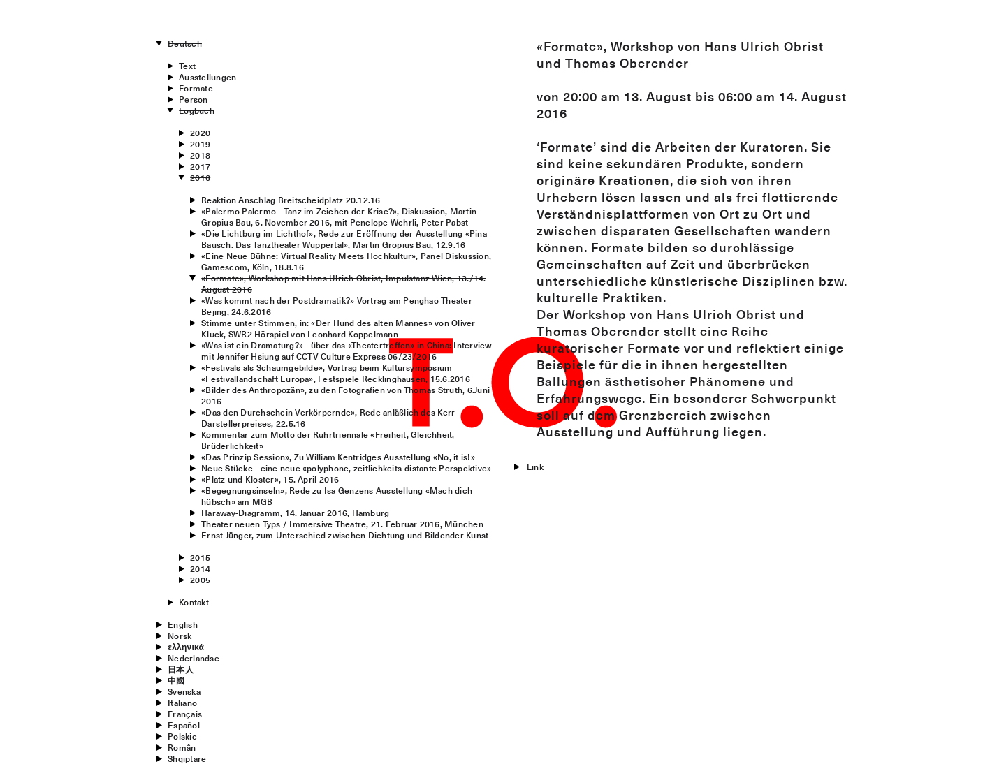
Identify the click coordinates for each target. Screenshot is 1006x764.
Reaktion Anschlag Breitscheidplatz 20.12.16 (290, 199)
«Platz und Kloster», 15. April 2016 (270, 479)
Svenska (184, 691)
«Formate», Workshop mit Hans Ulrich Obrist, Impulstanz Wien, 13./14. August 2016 (343, 283)
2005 (200, 579)
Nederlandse (193, 657)
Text (187, 65)
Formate (196, 88)
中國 (176, 680)
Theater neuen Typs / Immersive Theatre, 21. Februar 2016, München (342, 523)
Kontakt (194, 602)
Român (182, 747)
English (183, 624)
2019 (200, 143)
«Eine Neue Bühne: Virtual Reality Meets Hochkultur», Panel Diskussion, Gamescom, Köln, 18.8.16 (346, 261)
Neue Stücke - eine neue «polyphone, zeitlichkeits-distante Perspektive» (346, 467)
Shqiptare (187, 758)
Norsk (179, 635)
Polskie (182, 736)
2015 (200, 557)
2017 (200, 166)
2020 (200, 132)
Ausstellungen (207, 76)
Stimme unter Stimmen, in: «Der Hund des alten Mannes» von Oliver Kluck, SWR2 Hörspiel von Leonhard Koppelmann (338, 328)
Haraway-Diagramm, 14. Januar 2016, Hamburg (295, 512)
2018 (200, 155)
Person (193, 99)
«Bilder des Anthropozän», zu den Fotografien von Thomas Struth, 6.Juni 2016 (345, 395)
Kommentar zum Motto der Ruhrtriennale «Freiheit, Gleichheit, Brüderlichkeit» (327, 440)
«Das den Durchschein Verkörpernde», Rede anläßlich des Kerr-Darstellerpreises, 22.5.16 (329, 417)
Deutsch (185, 43)
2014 (200, 568)
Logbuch (196, 110)
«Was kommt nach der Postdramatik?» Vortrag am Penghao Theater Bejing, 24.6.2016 (336, 306)
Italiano (182, 702)
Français (185, 713)
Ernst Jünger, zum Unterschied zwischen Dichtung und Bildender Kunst (344, 535)
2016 (200, 177)
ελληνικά (186, 646)
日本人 (181, 669)
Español (184, 724)
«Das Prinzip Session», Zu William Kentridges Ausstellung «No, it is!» (338, 456)
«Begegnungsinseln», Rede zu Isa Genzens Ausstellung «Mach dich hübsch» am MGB (336, 496)
